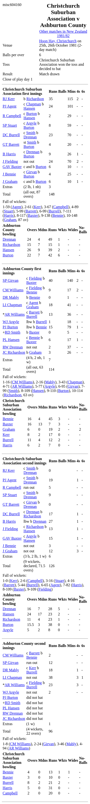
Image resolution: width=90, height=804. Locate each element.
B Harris (9, 154)
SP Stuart (10, 125)
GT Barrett (11, 144)
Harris (8, 215)
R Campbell (12, 116)
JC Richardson (14, 352)
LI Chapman (12, 305)
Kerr (37, 207)
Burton (31, 114)
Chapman (33, 104)
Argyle (31, 123)
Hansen (29, 108)
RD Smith (12, 332)
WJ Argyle (11, 322)
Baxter (33, 215)
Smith (30, 133)
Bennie (57, 215)
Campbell (60, 207)
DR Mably (11, 297)
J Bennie (9, 174)
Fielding (35, 278)
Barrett (31, 211)
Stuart (8, 211)
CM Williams (13, 290)
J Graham (10, 181)
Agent (16, 207)
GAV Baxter (12, 167)
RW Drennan (13, 347)
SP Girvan (10, 280)
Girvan (31, 172)
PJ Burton (10, 327)
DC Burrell (11, 135)
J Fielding (10, 161)
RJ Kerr (9, 99)
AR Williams (15, 314)
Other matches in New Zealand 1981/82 (63, 33)
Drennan (30, 137)
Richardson (35, 99)
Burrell (54, 211)
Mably (50, 382)
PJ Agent (9, 106)
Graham (10, 220)
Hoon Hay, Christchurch (58, 41)
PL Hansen (11, 340)
